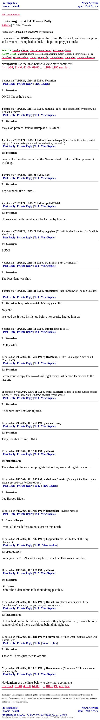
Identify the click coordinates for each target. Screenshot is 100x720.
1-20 (10, 67)
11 (3, 391)
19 (3, 636)
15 (3, 510)
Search (16, 6)
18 (3, 602)
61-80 (35, 67)
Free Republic (9, 3)
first (4, 67)
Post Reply (9, 83)
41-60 (26, 67)
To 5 (36, 573)
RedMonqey (53, 357)
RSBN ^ (6, 25)
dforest (50, 451)
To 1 (36, 115)
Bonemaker (52, 510)
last (67, 67)
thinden (49, 328)
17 (3, 570)
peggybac (50, 231)
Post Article (91, 6)
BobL (48, 174)
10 (3, 357)
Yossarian (50, 80)
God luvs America (56, 479)
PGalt (48, 262)
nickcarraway (54, 423)
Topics (79, 6)
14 (3, 479)
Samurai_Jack (53, 108)
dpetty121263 (52, 203)
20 (3, 668)
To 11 (37, 545)
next (61, 67)
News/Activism (90, 3)
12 (3, 423)
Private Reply (25, 83)
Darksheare (52, 602)
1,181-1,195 (50, 67)
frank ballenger (53, 140)
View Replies (41, 83)
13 (3, 451)
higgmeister (51, 290)
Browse (6, 6)
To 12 (37, 485)
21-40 (18, 67)
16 (3, 539)
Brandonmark (54, 668)
